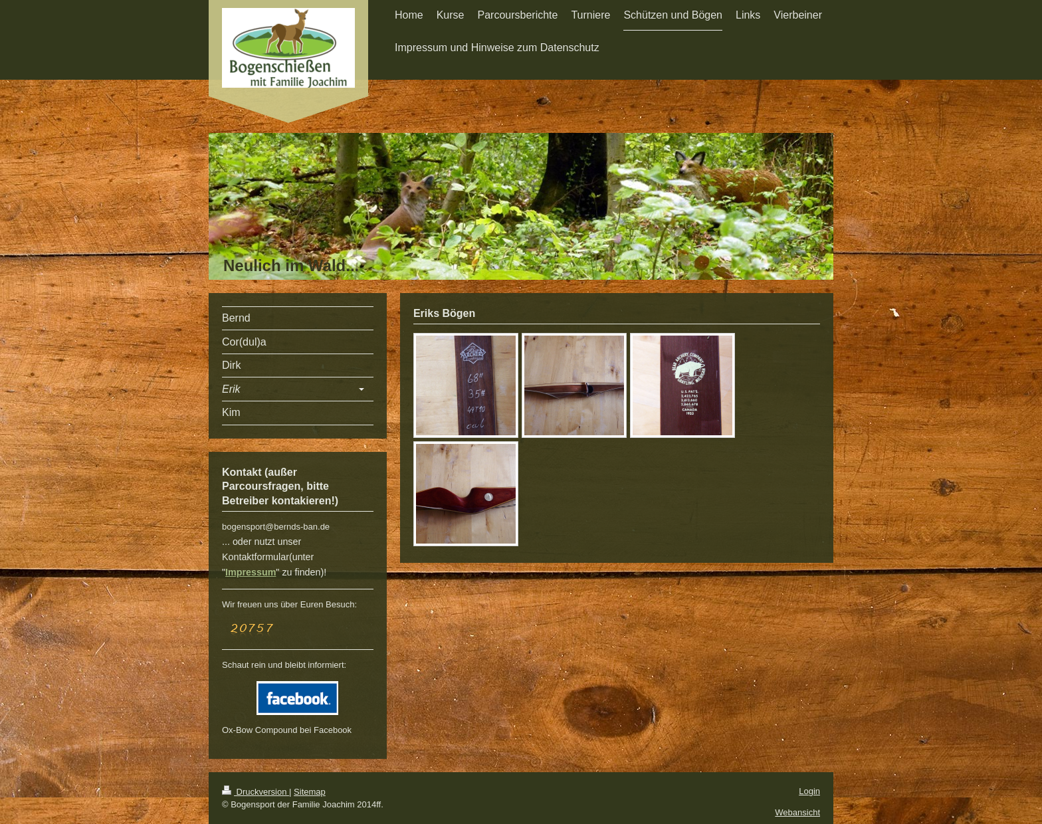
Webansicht (797, 812)
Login (809, 791)
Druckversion (255, 792)
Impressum (250, 572)
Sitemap (310, 792)
